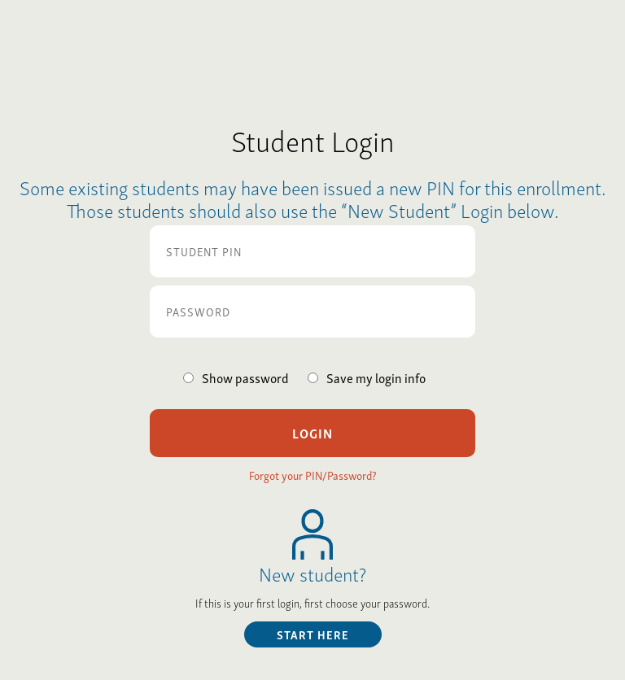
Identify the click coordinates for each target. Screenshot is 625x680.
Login (312, 432)
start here (313, 634)
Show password (245, 377)
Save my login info (376, 377)
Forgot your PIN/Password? (313, 474)
